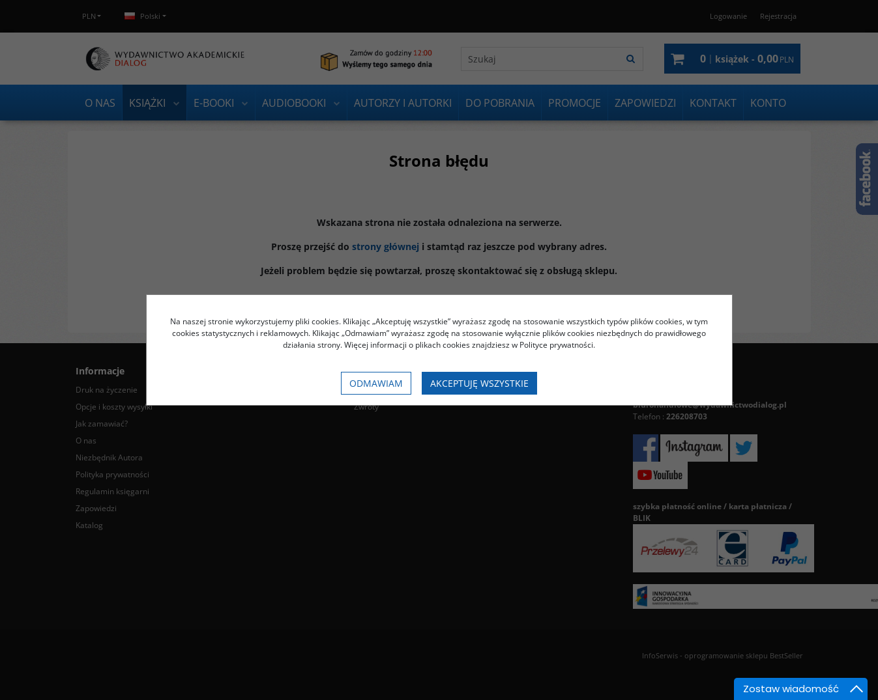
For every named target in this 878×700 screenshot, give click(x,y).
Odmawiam (376, 383)
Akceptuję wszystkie (479, 383)
